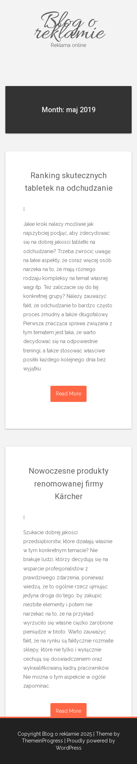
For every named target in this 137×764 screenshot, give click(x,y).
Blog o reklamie (68, 28)
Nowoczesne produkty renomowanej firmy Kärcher (68, 483)
